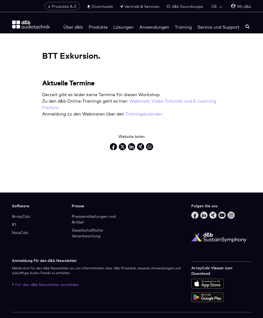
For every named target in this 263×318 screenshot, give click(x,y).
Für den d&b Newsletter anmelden (45, 284)
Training (183, 27)
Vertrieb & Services (139, 6)
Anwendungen (154, 27)
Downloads (100, 6)
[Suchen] (247, 27)
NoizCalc (20, 232)
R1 (14, 224)
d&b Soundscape (185, 6)
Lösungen (123, 27)
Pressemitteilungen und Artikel (94, 219)
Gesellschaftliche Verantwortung (87, 233)
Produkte (98, 27)
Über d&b (73, 27)
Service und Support (218, 27)
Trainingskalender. (144, 114)
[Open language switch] (217, 6)
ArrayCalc (21, 216)
